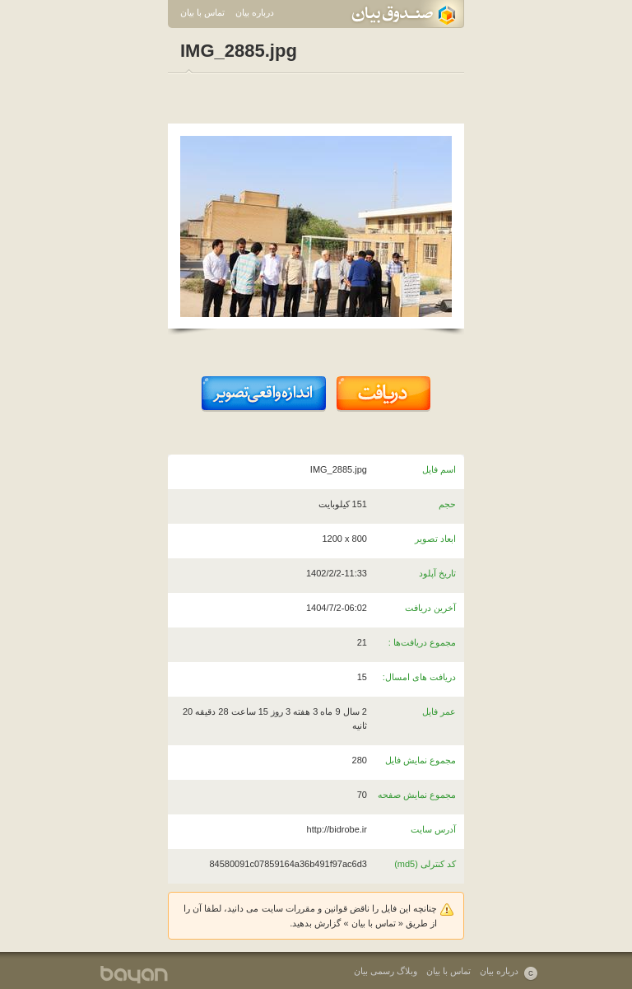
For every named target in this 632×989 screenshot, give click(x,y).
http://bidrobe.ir (337, 829)
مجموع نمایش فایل (420, 760)
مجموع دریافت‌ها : (422, 642)
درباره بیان (254, 12)
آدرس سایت (433, 829)
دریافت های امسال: (419, 677)
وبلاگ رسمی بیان (385, 971)
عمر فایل (439, 711)
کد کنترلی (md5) (425, 864)
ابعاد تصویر (435, 538)
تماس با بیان (202, 12)
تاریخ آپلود (437, 573)
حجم (447, 504)
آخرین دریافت (430, 608)
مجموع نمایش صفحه (417, 795)
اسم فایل (439, 469)
